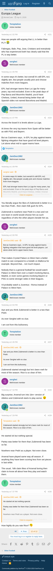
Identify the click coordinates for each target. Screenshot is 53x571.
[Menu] (4, 3)
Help (43, 561)
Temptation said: (10, 421)
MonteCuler (8, 17)
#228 (50, 390)
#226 (50, 305)
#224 (50, 167)
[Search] (49, 3)
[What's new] (44, 3)
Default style (8, 557)
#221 (50, 35)
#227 (50, 342)
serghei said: (8, 172)
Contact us (6, 561)
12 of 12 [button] (34, 531)
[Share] (45, 34)
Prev (23, 531)
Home (4, 563)
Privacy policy (33, 561)
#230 (50, 492)
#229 (50, 415)
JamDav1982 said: (11, 240)
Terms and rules (19, 561)
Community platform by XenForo (23, 568)
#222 (50, 72)
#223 (50, 118)
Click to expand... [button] (27, 195)
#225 (50, 235)
